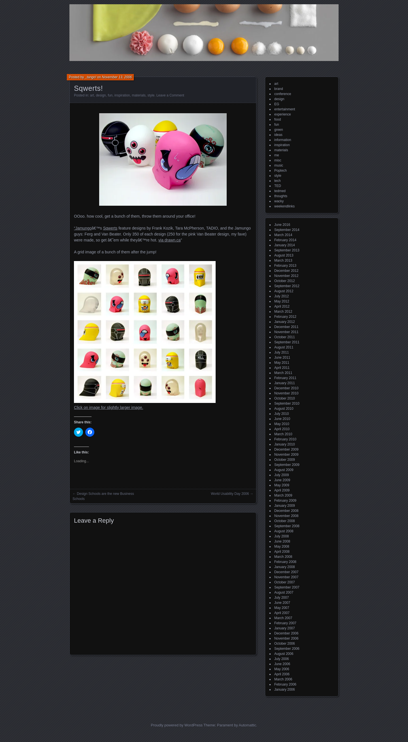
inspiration (122, 95)
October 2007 (284, 582)
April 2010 (282, 429)
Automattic (247, 725)
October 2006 (284, 644)
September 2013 (286, 250)
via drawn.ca (169, 240)
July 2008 (281, 536)
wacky (279, 201)
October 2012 (284, 281)
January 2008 (284, 567)
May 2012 (281, 301)
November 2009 (286, 455)
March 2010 (283, 434)
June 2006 (282, 664)
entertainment (284, 109)
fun (110, 95)
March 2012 (283, 312)
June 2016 (282, 225)
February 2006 (285, 684)
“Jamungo (83, 228)
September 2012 (286, 286)
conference (282, 94)
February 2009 (285, 501)
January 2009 (284, 506)
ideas (278, 135)
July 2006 (281, 659)
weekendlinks (284, 206)
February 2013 (285, 266)
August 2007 (283, 592)
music (278, 165)
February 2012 (285, 317)
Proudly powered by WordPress (177, 725)
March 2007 (283, 618)
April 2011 (282, 368)
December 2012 (286, 271)
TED (277, 186)
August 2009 (283, 470)
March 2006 (283, 679)
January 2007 (284, 628)
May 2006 (281, 669)
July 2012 (281, 296)
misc (277, 160)
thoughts (280, 196)
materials (139, 95)
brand (278, 89)
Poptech (280, 171)
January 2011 (284, 383)
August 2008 (283, 531)
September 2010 (286, 403)
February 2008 (285, 562)
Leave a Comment (170, 95)
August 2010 (283, 409)
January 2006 (284, 689)
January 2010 (284, 444)
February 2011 (285, 378)
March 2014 (283, 235)
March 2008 (283, 557)
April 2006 (282, 674)
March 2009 (283, 495)
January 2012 (284, 322)
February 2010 (285, 439)
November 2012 (286, 276)
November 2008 (286, 516)
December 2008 (286, 511)
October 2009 (284, 460)
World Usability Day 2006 (230, 494)
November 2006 (286, 638)
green (278, 130)
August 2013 (283, 255)
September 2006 (286, 649)
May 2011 (281, 363)
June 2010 (282, 419)
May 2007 (281, 608)
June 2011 (282, 358)
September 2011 (286, 342)
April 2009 (282, 490)
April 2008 (282, 552)
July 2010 (281, 414)
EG (276, 104)
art (92, 95)
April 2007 (282, 613)
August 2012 (283, 291)
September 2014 (286, 230)
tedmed (280, 191)
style (151, 95)
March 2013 (283, 260)
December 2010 (286, 388)
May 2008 (281, 546)
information (282, 140)
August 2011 (283, 347)
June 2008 (282, 541)
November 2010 (286, 393)
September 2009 (286, 465)
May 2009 (281, 485)
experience (282, 114)
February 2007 (285, 623)
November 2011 (286, 332)
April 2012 (282, 306)
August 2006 (283, 654)
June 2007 (282, 603)
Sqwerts (110, 228)
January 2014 (284, 245)
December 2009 (286, 449)
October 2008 (284, 521)
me (276, 155)
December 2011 (286, 327)
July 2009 (281, 475)
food (277, 119)
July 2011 (281, 352)
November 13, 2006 (117, 77)
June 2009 (282, 480)
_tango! (90, 77)
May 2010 (281, 424)
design (101, 95)
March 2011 (283, 373)
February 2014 (285, 240)
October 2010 (284, 398)
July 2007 (281, 598)
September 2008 (286, 526)
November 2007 (286, 577)
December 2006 (286, 633)
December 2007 (286, 572)
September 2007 (286, 587)
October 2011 (284, 337)
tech (277, 181)
